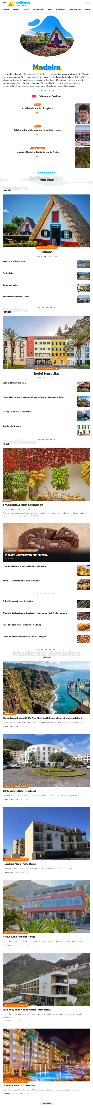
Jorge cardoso (42, 378)
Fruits (7, 500)
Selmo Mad (42, 256)
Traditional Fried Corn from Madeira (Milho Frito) (25, 566)
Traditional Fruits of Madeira (23, 505)
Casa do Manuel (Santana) (14, 383)
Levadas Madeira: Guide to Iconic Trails (38, 152)
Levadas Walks (37, 148)
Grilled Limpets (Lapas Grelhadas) (18, 601)
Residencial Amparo (12, 426)
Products (11, 550)
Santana (46, 252)
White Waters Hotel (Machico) (19, 791)
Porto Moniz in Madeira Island (16, 297)
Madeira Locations (47, 247)
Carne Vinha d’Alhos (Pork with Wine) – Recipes (24, 637)
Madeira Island (14, 74)
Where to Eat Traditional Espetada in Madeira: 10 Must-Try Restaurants (35, 613)
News (37, 104)
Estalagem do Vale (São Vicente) (17, 412)
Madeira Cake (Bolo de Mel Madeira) (26, 554)
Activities (10, 714)
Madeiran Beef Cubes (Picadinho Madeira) (22, 625)
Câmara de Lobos (10, 285)
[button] (5, 3)
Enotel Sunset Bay (46, 373)
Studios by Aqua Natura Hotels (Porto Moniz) (27, 1009)
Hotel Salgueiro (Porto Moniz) (19, 936)
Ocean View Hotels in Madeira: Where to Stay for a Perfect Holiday (33, 397)
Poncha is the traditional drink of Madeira (21, 581)
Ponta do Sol (8, 273)
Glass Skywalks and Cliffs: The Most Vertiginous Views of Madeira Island (42, 718)
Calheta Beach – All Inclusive (19, 1085)
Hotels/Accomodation (47, 369)
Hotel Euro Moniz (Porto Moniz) (19, 864)
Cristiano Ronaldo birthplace (37, 108)
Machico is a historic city (14, 261)
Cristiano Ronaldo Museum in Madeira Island (37, 130)
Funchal (35, 83)
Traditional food (28, 550)
